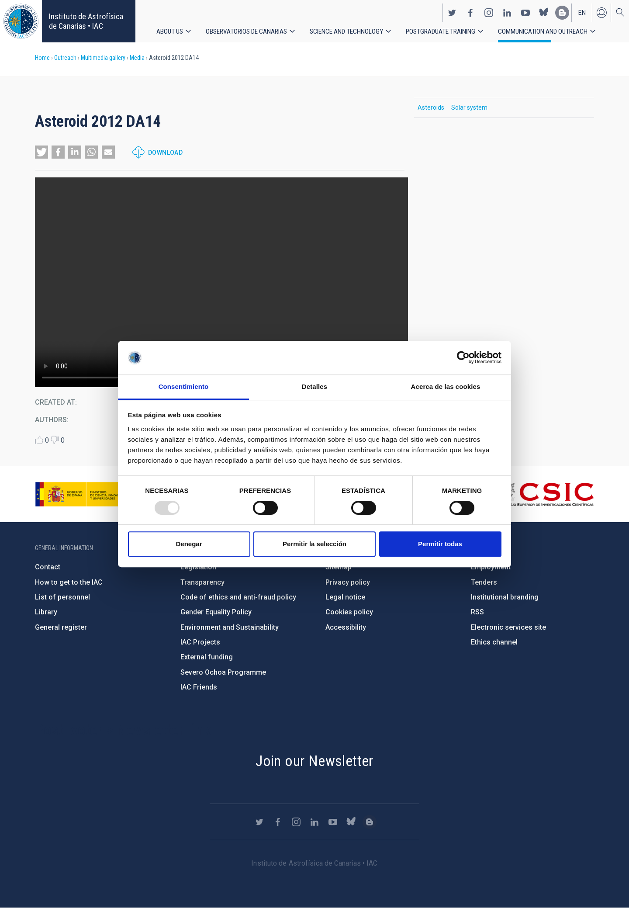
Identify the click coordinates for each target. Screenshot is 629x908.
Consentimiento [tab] (184, 386)
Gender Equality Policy (216, 612)
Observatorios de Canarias (247, 30)
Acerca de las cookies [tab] (445, 386)
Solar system (469, 107)
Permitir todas (440, 544)
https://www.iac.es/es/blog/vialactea (562, 11)
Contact (47, 567)
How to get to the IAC (69, 582)
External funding (206, 657)
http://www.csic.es (546, 494)
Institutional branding (505, 597)
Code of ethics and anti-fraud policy (238, 597)
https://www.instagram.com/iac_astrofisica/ (489, 11)
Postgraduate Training (445, 30)
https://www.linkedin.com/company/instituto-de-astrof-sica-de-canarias (507, 11)
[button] (41, 152)
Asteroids (431, 107)
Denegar (189, 544)
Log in (601, 11)
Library (46, 612)
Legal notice (345, 597)
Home (42, 57)
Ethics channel (494, 642)
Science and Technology (349, 30)
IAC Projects (200, 642)
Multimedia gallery (103, 57)
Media (137, 57)
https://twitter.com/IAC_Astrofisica (452, 11)
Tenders (484, 582)
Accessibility (345, 627)
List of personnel (62, 597)
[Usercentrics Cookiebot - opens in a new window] (463, 357)
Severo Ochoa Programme (223, 672)
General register (61, 627)
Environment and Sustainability (229, 627)
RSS (477, 612)
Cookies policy (349, 612)
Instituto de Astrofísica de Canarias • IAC (86, 21)
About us (169, 30)
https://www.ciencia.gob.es (83, 494)
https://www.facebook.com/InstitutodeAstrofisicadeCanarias (470, 11)
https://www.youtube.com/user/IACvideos (525, 11)
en (582, 11)
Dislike (55, 440)
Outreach (65, 57)
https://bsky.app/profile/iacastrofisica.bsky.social (544, 11)
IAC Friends (198, 687)
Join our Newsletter (314, 760)
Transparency (202, 582)
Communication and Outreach (549, 30)
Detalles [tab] (314, 386)
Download (165, 152)
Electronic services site (508, 627)
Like (39, 440)
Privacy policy (347, 582)
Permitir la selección (314, 544)
